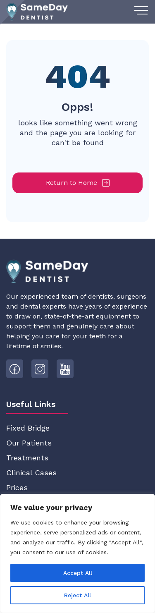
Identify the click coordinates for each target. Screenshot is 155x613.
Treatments (27, 457)
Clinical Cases (31, 472)
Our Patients (29, 442)
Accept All (77, 573)
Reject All (77, 595)
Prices (17, 487)
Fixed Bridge (28, 428)
